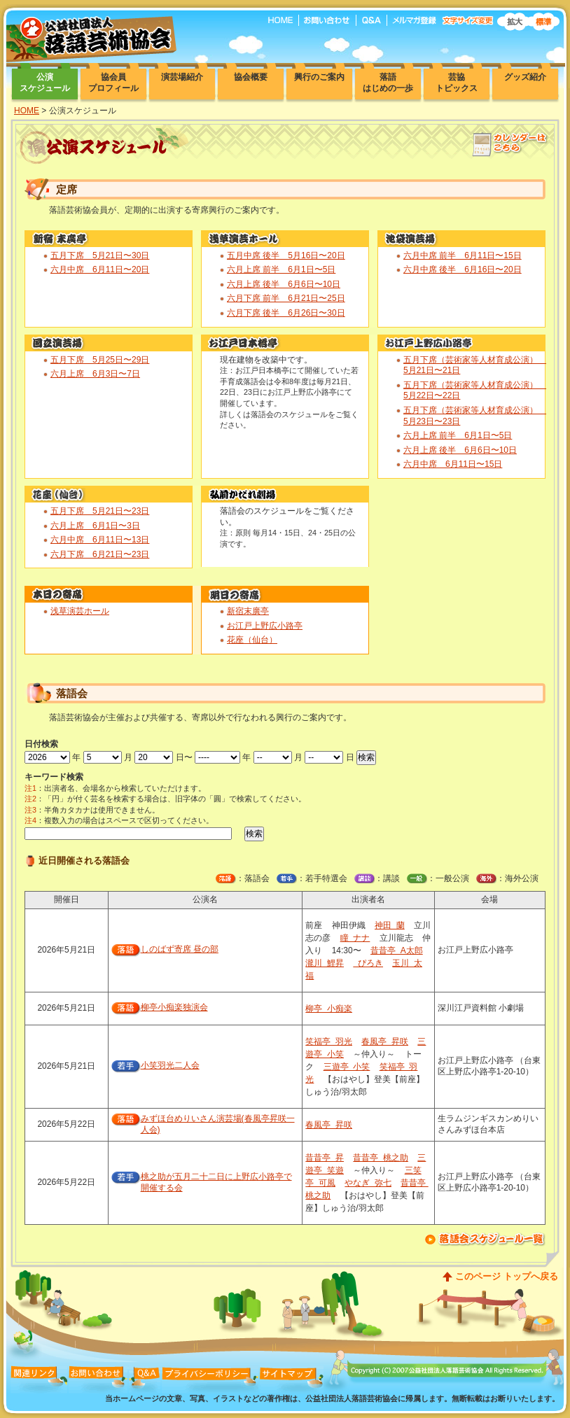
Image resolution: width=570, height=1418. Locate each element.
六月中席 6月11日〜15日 (452, 464)
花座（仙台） (252, 640)
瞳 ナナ (355, 938)
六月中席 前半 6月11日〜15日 (462, 255)
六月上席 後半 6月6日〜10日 (283, 284)
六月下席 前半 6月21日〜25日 (286, 298)
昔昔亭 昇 (324, 1158)
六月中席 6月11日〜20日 (99, 269)
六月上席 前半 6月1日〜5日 (281, 269)
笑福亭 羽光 (328, 1041)
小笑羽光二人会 (170, 1065)
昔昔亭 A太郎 (396, 950)
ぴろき (368, 963)
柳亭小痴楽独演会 (174, 1007)
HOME (26, 110)
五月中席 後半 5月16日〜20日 (286, 255)
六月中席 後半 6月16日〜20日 (462, 269)
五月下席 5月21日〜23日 (99, 511)
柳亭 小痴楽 (328, 1008)
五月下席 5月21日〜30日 (99, 255)
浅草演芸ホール (79, 611)
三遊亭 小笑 (347, 1067)
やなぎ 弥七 (368, 1183)
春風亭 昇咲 (384, 1041)
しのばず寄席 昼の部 (179, 949)
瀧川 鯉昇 (324, 963)
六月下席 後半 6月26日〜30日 (286, 313)
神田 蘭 (390, 925)
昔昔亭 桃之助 (380, 1158)
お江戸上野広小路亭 (265, 626)
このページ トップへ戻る (506, 1276)
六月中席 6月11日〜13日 (99, 540)
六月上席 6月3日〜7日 (95, 374)
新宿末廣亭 (248, 611)
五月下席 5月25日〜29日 (99, 360)
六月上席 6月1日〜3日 (95, 526)
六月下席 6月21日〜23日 (99, 554)
